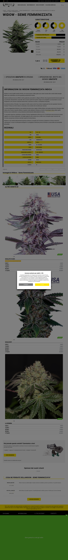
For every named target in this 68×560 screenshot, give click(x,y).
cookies (30, 280)
